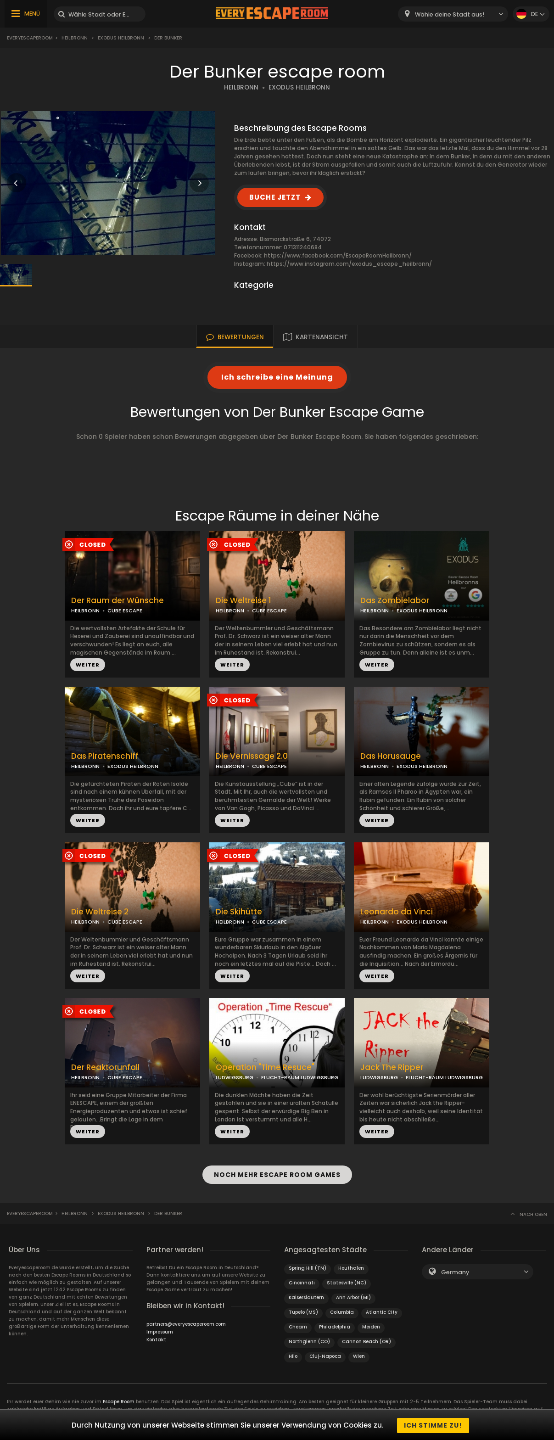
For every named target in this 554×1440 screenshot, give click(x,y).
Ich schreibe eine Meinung (277, 377)
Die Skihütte (239, 912)
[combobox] (453, 14)
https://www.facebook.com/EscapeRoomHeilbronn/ (338, 255)
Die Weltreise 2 (100, 912)
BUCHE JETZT (275, 197)
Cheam (298, 1325)
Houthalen (351, 1266)
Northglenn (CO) (309, 1340)
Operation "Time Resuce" (265, 1067)
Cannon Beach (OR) (366, 1340)
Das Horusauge (390, 756)
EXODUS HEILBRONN (299, 87)
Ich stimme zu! (433, 1425)
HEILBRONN (241, 87)
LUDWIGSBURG (234, 1077)
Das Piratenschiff (105, 756)
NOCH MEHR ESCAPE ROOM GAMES (277, 1174)
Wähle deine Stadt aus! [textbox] (449, 14)
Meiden (371, 1325)
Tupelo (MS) (303, 1310)
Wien (359, 1354)
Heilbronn (75, 37)
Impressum (159, 1330)
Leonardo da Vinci (396, 912)
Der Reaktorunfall (105, 1067)
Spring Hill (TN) (307, 1266)
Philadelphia (334, 1325)
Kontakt (156, 1338)
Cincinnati (302, 1281)
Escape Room (118, 1400)
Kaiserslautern (306, 1296)
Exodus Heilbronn (121, 37)
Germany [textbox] (455, 1271)
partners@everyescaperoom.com (186, 1322)
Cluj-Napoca (325, 1354)
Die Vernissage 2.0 (252, 756)
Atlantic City (381, 1310)
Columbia (342, 1310)
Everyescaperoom (30, 37)
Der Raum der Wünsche (117, 600)
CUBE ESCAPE (124, 610)
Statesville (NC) (346, 1281)
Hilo (293, 1354)
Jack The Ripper (391, 1067)
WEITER (88, 664)
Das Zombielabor (394, 600)
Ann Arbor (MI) (353, 1296)
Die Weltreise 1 (243, 600)
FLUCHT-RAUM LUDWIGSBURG (299, 1077)
